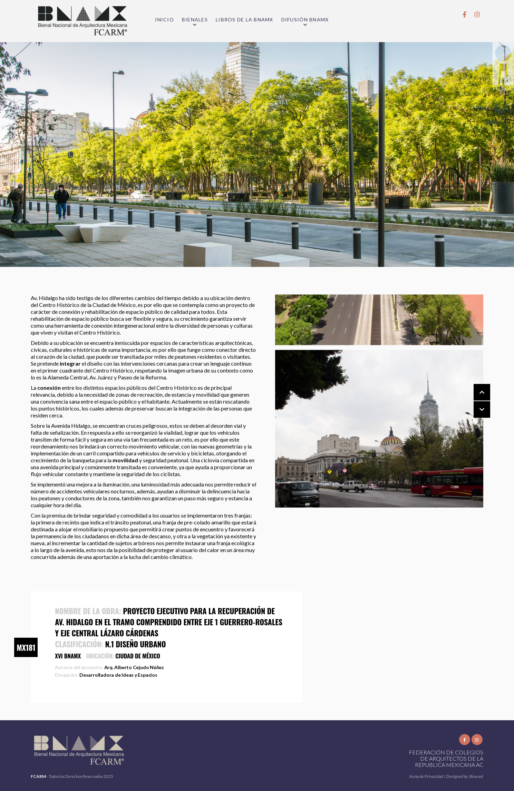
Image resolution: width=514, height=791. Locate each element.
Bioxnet (476, 776)
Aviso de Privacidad (426, 776)
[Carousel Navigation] (475, 401)
